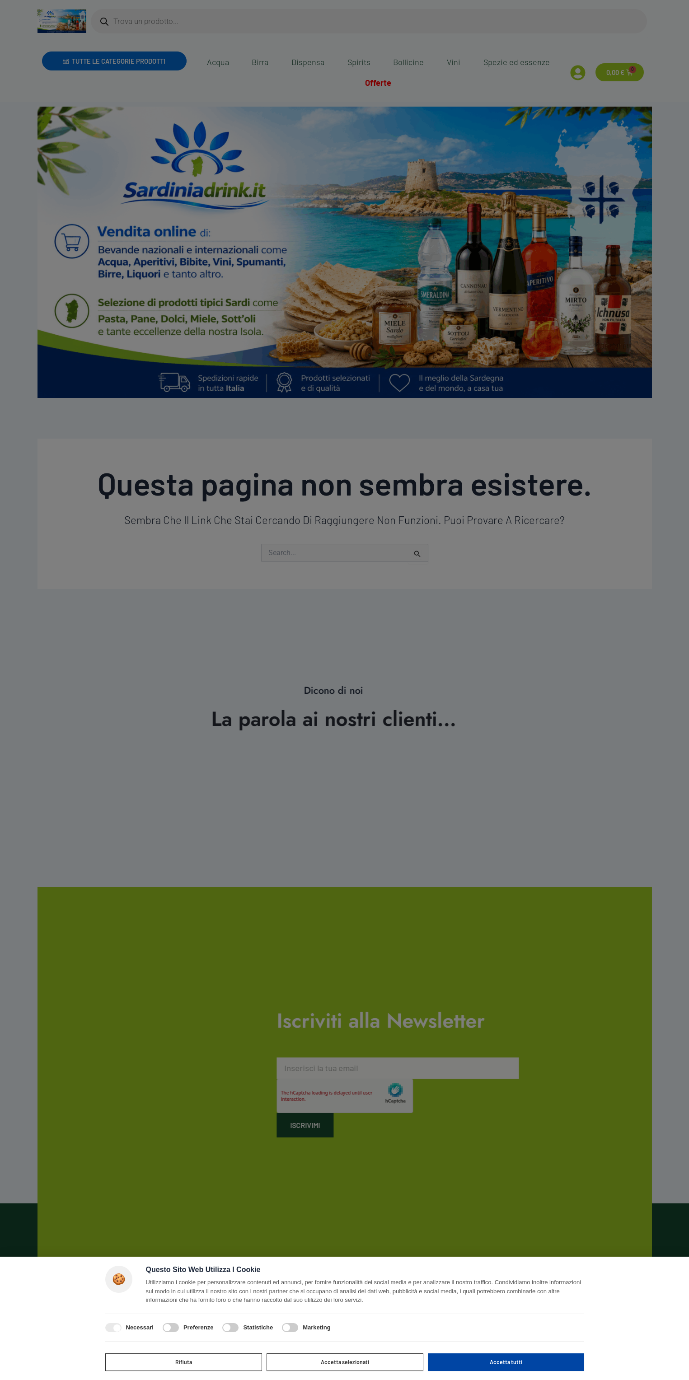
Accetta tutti (505, 1361)
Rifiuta (183, 1361)
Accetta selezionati (345, 1361)
